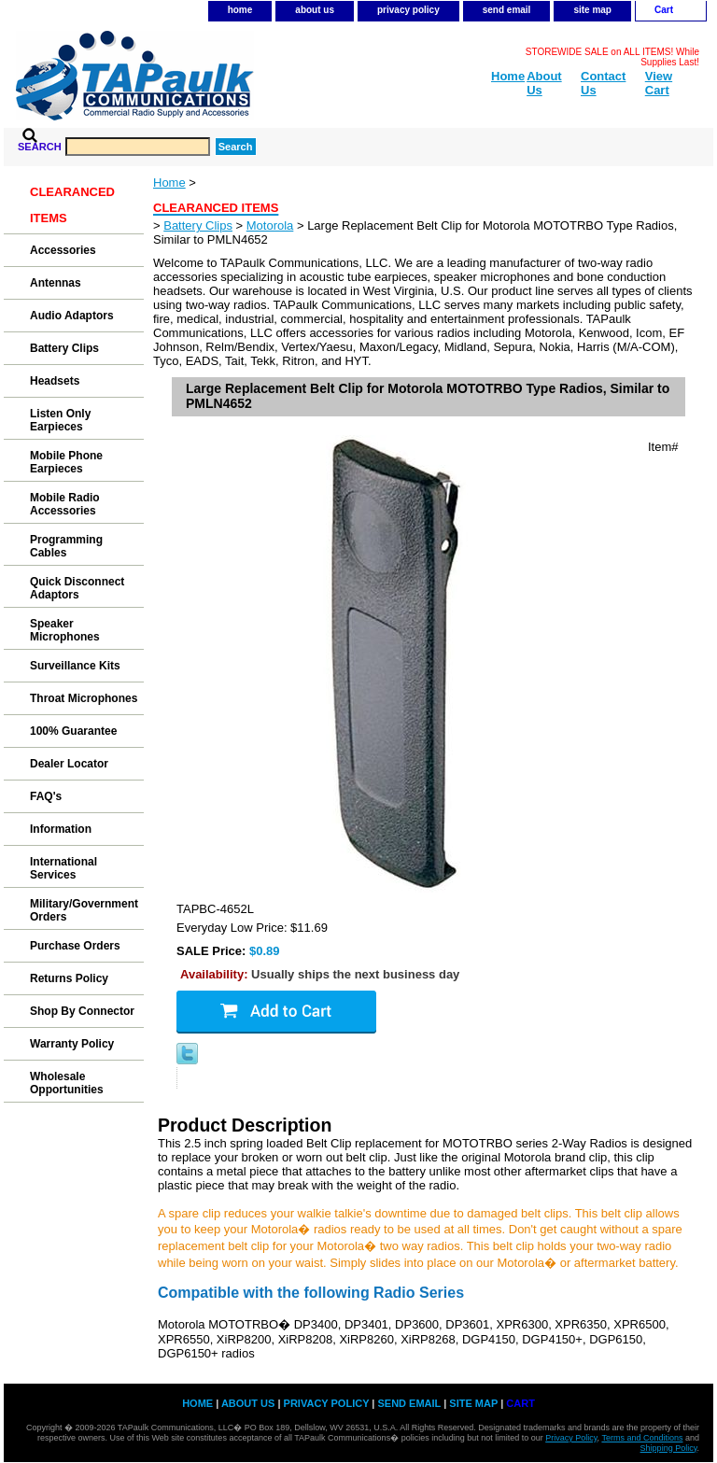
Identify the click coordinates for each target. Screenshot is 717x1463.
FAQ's (46, 796)
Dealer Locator (69, 763)
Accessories (63, 250)
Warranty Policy (72, 1043)
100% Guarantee (73, 731)
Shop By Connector (82, 1011)
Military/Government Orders (84, 910)
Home (169, 183)
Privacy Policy (571, 1437)
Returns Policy (69, 978)
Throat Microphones (83, 698)
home (240, 10)
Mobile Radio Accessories (65, 504)
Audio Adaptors (72, 315)
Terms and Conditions (641, 1437)
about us (314, 10)
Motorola (270, 225)
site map (592, 10)
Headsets (54, 380)
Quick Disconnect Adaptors (77, 588)
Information (60, 829)
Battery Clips (197, 225)
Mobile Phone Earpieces (66, 462)
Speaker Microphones (65, 630)
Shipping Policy (668, 1448)
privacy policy (408, 10)
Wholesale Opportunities (67, 1083)
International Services (63, 868)
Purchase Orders (75, 945)
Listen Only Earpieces (60, 420)
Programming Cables (66, 546)
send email (507, 10)
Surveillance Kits (75, 665)
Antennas (55, 282)
